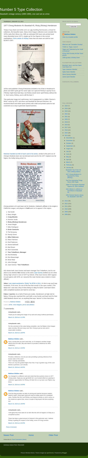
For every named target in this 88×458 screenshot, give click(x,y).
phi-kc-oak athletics (28, 304)
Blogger (64, 453)
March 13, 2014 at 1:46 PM (16, 404)
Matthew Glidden (13, 339)
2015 (66, 133)
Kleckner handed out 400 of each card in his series (21, 154)
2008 (66, 214)
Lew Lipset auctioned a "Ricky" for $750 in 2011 (25, 283)
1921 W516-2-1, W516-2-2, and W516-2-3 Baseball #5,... (74, 190)
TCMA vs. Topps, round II (70, 47)
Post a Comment (11, 427)
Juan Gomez (38, 272)
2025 (66, 106)
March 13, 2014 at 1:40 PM (16, 367)
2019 (66, 122)
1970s (10, 304)
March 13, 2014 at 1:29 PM (16, 348)
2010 (66, 209)
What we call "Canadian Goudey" (72, 44)
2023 (66, 111)
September (69, 146)
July (67, 151)
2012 (66, 203)
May (67, 156)
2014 (66, 135)
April (67, 159)
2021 (66, 116)
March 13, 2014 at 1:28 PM (16, 332)
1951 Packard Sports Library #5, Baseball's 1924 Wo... (74, 195)
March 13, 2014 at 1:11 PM (16, 317)
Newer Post (9, 435)
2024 (66, 108)
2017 (66, 127)
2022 (66, 114)
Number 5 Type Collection (21, 9)
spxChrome (50, 453)
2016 (66, 130)
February (69, 165)
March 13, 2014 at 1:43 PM (16, 384)
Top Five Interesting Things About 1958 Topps (74, 181)
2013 (66, 201)
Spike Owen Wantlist (68, 72)
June (68, 154)
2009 (66, 211)
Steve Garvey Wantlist (69, 74)
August (68, 148)
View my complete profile (70, 37)
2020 (66, 119)
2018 (66, 124)
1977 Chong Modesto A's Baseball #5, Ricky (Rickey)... (73, 176)
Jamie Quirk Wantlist (68, 77)
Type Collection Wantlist (69, 69)
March (68, 162)
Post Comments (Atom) (19, 439)
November (69, 140)
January (69, 167)
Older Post (53, 435)
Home (31, 435)
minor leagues (17, 304)
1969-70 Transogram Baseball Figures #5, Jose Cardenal (75, 185)
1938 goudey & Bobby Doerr (71, 57)
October (69, 143)
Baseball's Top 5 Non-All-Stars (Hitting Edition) (73, 170)
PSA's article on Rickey (20, 38)
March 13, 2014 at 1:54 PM (16, 423)
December (69, 138)
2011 (66, 206)
